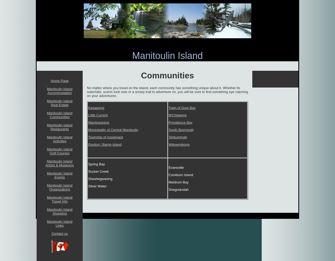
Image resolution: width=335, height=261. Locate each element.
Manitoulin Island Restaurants (59, 127)
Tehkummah (178, 137)
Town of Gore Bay (182, 108)
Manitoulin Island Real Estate (59, 103)
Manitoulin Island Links (59, 223)
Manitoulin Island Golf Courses (59, 151)
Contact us (60, 234)
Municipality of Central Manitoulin (113, 130)
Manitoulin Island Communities (59, 115)
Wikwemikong (179, 144)
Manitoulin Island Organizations (59, 187)
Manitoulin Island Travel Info (59, 199)
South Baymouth (181, 130)
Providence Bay (180, 122)
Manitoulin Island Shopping (59, 211)
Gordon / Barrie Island (104, 144)
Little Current (98, 115)
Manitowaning (98, 122)
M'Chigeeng (178, 115)
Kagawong (96, 108)
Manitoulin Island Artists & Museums (60, 163)
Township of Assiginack (105, 137)
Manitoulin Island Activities (59, 139)
